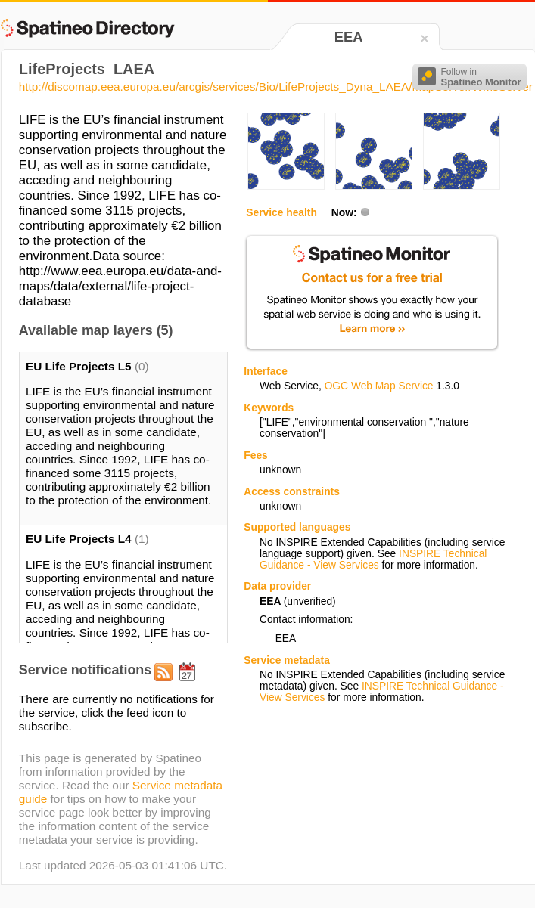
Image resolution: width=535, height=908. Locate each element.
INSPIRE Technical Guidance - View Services (373, 559)
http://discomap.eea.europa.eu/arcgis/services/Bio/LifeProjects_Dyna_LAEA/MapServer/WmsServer (276, 86)
